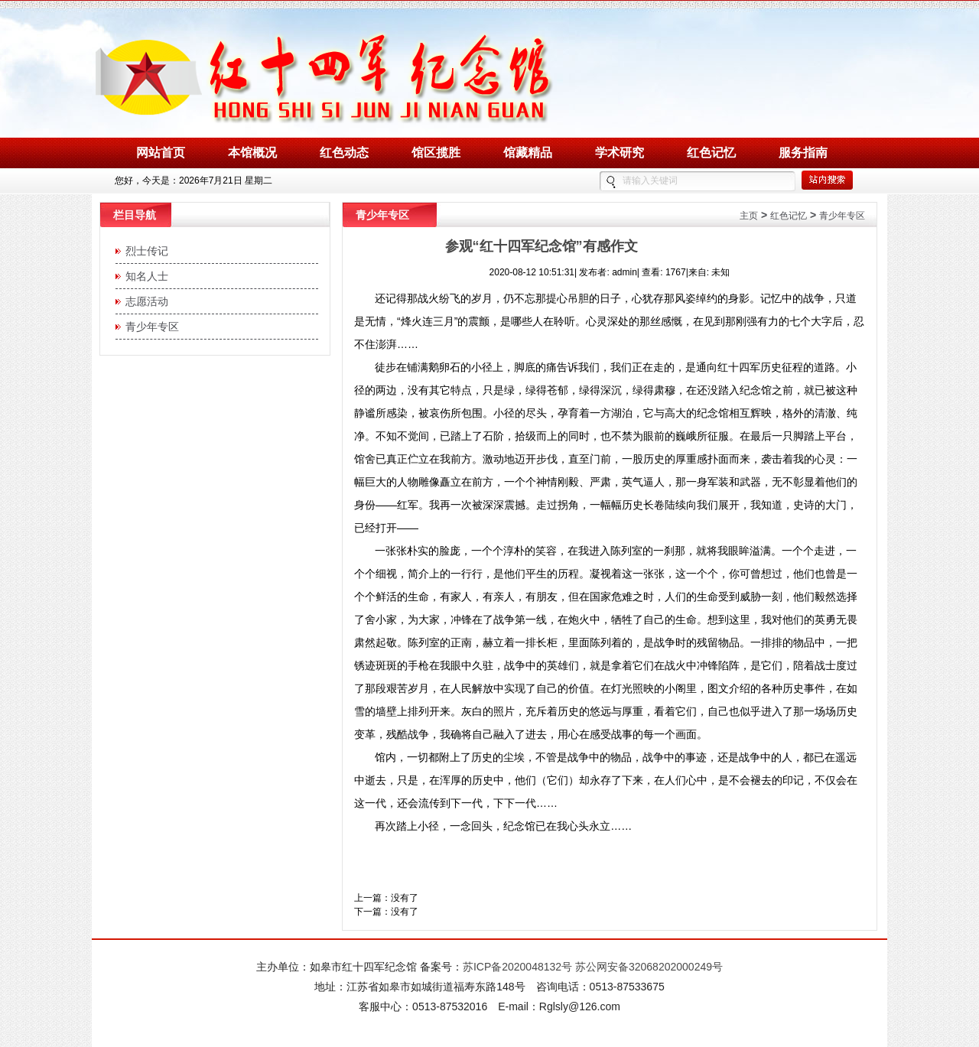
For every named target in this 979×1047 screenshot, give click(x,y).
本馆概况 (252, 152)
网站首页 (160, 152)
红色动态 (344, 152)
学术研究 (619, 152)
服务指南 (803, 152)
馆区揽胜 (435, 152)
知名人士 (143, 276)
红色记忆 (711, 152)
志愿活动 (143, 301)
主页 (749, 215)
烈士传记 (143, 251)
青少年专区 (149, 326)
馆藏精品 (527, 152)
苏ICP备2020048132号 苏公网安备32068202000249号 (593, 967)
